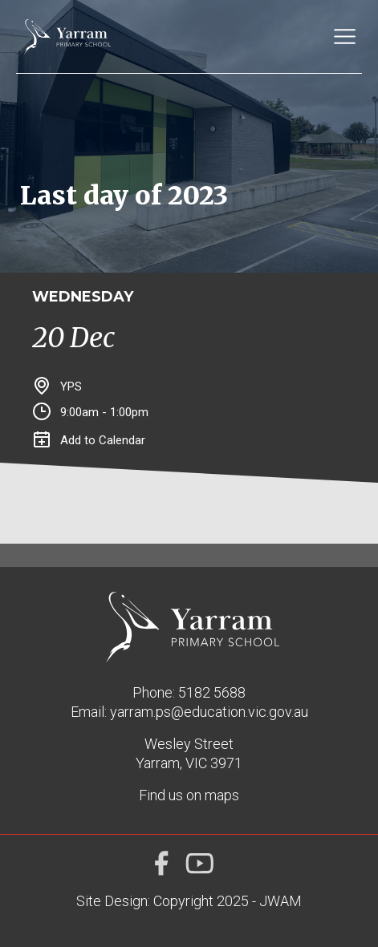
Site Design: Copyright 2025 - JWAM (189, 900)
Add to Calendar (89, 440)
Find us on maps (189, 795)
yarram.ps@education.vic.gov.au (209, 711)
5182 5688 (212, 692)
